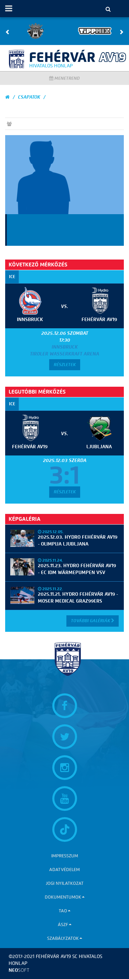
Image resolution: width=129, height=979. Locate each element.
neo (19, 970)
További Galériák (92, 620)
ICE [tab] (12, 276)
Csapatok (29, 97)
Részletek (65, 364)
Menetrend (64, 78)
